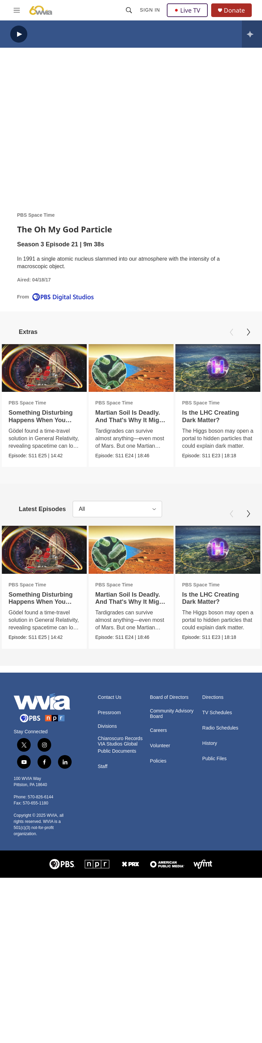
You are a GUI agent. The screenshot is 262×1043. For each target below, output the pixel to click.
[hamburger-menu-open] (16, 10)
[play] (18, 34)
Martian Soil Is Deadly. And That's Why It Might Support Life (127, 419)
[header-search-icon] (128, 10)
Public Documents (117, 750)
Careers (158, 730)
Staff (102, 766)
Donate (234, 10)
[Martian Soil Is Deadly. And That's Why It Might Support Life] (128, 368)
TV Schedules (217, 712)
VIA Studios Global (117, 743)
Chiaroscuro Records (120, 738)
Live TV (187, 10)
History (209, 743)
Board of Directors (169, 697)
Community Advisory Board (172, 713)
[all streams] (252, 34)
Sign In (150, 10)
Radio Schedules (220, 727)
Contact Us (109, 697)
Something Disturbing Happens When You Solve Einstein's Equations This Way (41, 423)
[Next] (248, 332)
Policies (158, 760)
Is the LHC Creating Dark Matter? (220, 416)
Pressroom (109, 712)
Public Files (214, 758)
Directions (212, 697)
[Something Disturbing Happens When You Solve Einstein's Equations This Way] (44, 368)
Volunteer (160, 745)
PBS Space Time (36, 215)
